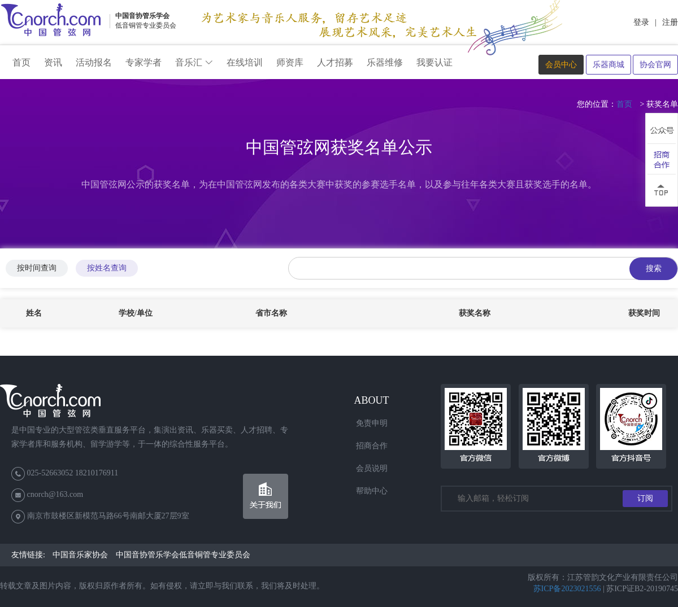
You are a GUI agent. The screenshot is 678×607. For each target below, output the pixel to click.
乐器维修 (385, 62)
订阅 (645, 498)
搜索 (654, 268)
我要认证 (434, 62)
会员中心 (561, 64)
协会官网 (655, 64)
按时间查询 (36, 268)
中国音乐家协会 (80, 555)
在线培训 (245, 62)
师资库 (289, 62)
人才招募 (335, 62)
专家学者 (143, 62)
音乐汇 (194, 62)
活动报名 (94, 62)
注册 (670, 22)
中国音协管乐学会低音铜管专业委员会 (183, 555)
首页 (21, 62)
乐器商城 (608, 64)
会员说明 (372, 468)
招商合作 (372, 446)
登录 (641, 22)
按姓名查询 (107, 268)
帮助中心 (372, 491)
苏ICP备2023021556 (567, 588)
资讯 (53, 62)
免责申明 (372, 423)
